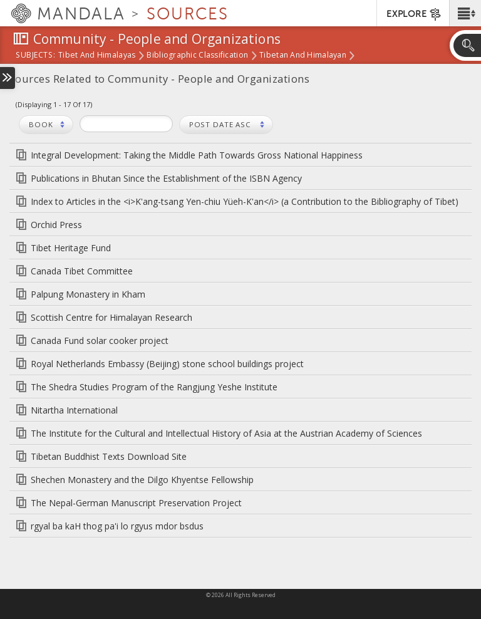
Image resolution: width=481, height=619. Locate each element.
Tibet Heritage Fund (71, 248)
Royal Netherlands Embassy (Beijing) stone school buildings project (167, 364)
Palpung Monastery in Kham (88, 294)
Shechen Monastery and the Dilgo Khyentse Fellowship (142, 480)
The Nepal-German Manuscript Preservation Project (136, 503)
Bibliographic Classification (197, 55)
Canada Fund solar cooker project (99, 340)
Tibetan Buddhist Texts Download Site (109, 456)
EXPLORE (414, 14)
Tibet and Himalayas (96, 55)
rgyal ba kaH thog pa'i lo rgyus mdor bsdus (117, 526)
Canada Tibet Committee (82, 271)
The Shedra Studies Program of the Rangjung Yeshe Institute (154, 387)
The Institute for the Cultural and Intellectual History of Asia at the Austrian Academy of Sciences (226, 433)
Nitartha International (74, 410)
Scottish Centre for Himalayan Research (111, 317)
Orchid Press (56, 225)
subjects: (35, 55)
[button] (465, 13)
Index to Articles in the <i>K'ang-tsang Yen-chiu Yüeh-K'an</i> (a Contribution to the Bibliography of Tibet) (244, 201)
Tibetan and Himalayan (302, 55)
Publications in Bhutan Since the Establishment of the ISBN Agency (166, 178)
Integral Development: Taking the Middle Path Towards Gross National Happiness (197, 155)
